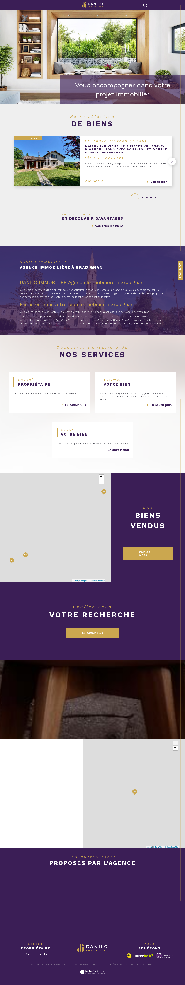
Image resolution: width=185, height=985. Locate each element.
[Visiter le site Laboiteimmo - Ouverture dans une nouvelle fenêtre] (92, 975)
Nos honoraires (85, 964)
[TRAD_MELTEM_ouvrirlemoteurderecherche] (145, 5)
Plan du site (98, 964)
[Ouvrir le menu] (166, 5)
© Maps (84, 581)
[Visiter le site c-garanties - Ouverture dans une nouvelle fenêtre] (164, 955)
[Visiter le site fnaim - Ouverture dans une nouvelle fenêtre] (129, 955)
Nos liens (129, 964)
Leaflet (75, 581)
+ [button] (101, 477)
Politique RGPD (140, 964)
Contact (180, 271)
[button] (171, 161)
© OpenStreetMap (98, 581)
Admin (122, 964)
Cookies (151, 964)
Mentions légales (111, 964)
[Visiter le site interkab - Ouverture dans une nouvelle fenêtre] (144, 955)
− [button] (101, 481)
